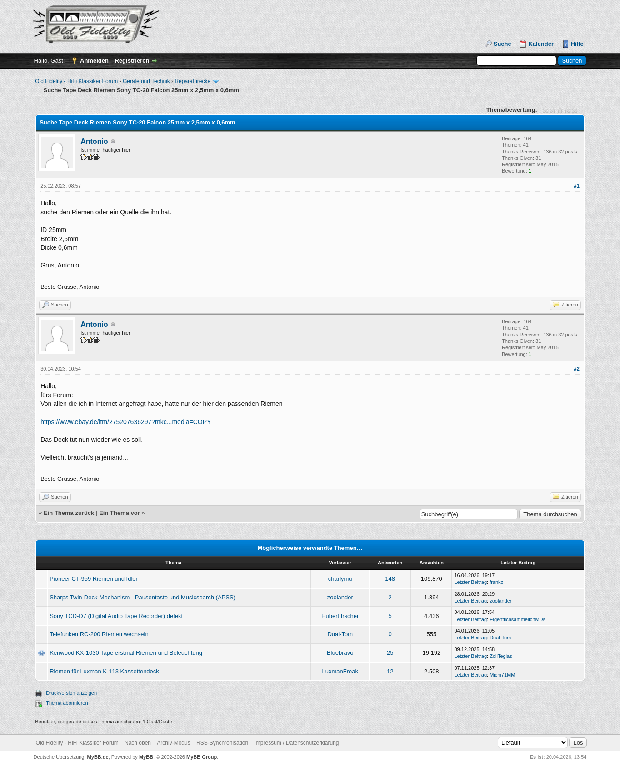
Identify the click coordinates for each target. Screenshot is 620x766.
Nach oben (138, 743)
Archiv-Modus (173, 743)
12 (390, 671)
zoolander (340, 597)
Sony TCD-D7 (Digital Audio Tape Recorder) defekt (116, 616)
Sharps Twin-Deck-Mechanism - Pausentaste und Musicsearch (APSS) (142, 597)
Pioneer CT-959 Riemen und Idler (94, 578)
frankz (496, 582)
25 (390, 652)
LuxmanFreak (340, 671)
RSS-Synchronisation (222, 743)
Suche (502, 43)
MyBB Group (201, 757)
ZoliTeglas (501, 656)
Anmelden (94, 60)
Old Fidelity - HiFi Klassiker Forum (76, 81)
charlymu (340, 578)
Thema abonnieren (67, 703)
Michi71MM (502, 674)
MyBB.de (98, 757)
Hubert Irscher (340, 616)
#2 (577, 368)
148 (390, 578)
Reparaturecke (192, 81)
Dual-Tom (340, 634)
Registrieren (132, 60)
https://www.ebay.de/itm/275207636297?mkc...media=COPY (125, 421)
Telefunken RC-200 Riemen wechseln (99, 634)
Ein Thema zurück (69, 512)
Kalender (541, 43)
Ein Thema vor (119, 512)
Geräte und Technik (146, 81)
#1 (577, 185)
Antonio (94, 141)
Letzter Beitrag (470, 582)
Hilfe (577, 43)
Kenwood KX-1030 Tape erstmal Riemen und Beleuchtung (126, 652)
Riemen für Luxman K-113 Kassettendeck (104, 671)
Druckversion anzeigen (71, 693)
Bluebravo (340, 652)
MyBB (146, 757)
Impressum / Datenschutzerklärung (296, 743)
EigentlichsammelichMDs (517, 619)
